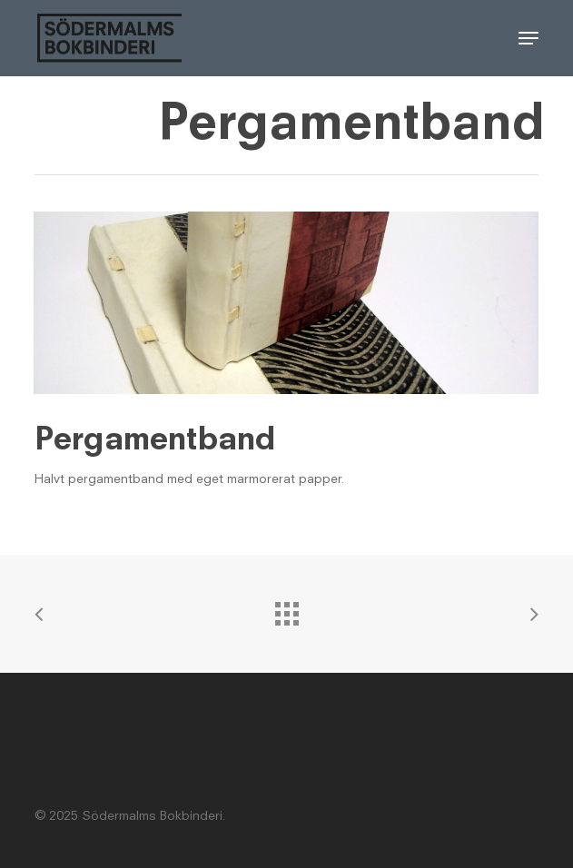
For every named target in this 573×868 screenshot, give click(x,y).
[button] (528, 38)
